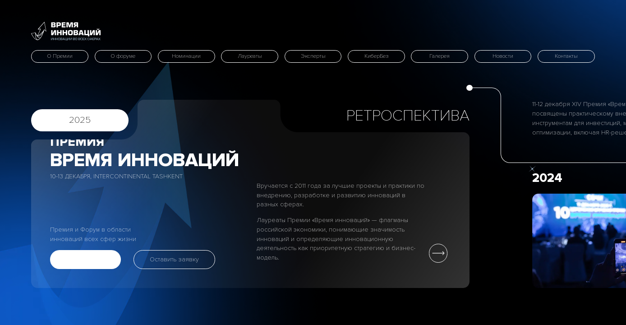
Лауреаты (250, 56)
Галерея (439, 56)
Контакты (566, 56)
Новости (503, 56)
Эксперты (313, 56)
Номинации (186, 56)
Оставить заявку (174, 259)
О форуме (122, 56)
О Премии (60, 56)
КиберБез (376, 56)
